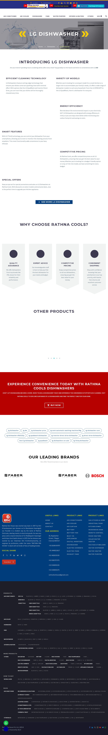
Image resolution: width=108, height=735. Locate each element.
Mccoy (70, 630)
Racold (78, 648)
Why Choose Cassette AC (93, 694)
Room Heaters (94, 536)
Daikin (42, 596)
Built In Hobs (56, 656)
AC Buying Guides (23, 701)
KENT (34, 639)
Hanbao (50, 630)
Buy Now (54, 405)
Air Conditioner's (9, 596)
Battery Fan (72, 533)
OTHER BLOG (7, 717)
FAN (72, 717)
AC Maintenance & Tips (24, 705)
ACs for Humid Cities (86, 691)
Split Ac (20, 596)
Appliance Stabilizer (86, 667)
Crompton (34, 619)
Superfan (102, 630)
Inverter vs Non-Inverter (25, 698)
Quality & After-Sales (82, 712)
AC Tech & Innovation (24, 708)
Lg (58, 596)
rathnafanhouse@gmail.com (58, 575)
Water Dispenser (96, 548)
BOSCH (41, 660)
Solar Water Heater (33, 644)
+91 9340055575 (54, 570)
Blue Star (28, 639)
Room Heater (22, 644)
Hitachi (53, 596)
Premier (70, 667)
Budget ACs (85, 701)
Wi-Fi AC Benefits (95, 708)
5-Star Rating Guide (67, 708)
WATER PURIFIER (80, 717)
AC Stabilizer (61, 667)
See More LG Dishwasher (54, 202)
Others (90, 16)
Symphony (42, 619)
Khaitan (64, 630)
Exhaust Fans (73, 554)
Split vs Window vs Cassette (40, 694)
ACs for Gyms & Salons (58, 691)
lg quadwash (43, 441)
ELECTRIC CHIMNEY (64, 717)
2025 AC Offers (63, 701)
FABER (39, 639)
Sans (32, 667)
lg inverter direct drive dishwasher (64, 435)
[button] (48, 358)
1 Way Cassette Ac (34, 603)
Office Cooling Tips (72, 691)
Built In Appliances (74, 656)
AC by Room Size (36, 701)
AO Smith (20, 639)
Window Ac (21, 599)
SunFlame (40, 663)
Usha (54, 619)
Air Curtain (72, 526)
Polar (82, 630)
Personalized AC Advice (67, 712)
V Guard (26, 633)
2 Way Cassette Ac (34, 606)
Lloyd (63, 596)
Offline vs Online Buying (98, 712)
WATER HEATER (21, 717)
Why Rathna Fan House (37, 712)
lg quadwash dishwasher (38, 435)
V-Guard (61, 619)
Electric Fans (73, 551)
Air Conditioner (9, 16)
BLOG (6, 688)
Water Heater (94, 551)
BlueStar (29, 596)
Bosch (20, 624)
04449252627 (47, 3)
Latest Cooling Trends (81, 708)
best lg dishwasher (26, 441)
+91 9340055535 (54, 565)
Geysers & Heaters (76, 16)
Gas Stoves (63, 663)
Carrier (36, 596)
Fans (47, 16)
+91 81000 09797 (54, 546)
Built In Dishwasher (24, 660)
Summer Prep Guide (79, 705)
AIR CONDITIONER (9, 691)
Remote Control (95, 533)
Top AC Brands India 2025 (77, 694)
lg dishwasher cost (93, 430)
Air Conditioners (74, 520)
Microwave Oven (95, 529)
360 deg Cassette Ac (35, 613)
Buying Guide (8, 679)
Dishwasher (37, 16)
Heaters (62, 679)
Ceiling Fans (74, 682)
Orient (49, 619)
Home (47, 520)
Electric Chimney (81, 679)
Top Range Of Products (96, 6)
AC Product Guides (23, 694)
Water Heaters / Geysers (26, 648)
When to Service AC (53, 705)
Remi (87, 630)
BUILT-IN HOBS (53, 717)
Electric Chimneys (75, 548)
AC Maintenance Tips (40, 705)
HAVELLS (45, 639)
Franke (98, 663)
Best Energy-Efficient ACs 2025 (59, 694)
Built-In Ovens (45, 682)
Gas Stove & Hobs (94, 679)
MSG (99, 16)
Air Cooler (24, 16)
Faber (25, 624)
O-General (79, 596)
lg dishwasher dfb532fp (15, 435)
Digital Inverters (75, 541)
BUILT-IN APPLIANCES (42, 717)
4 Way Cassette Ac (34, 610)
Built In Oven (70, 660)
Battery (70, 529)
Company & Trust (23, 712)
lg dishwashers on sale (60, 441)
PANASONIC (90, 660)
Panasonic (87, 596)
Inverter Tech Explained (53, 708)
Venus (32, 633)
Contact (49, 526)
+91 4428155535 (54, 555)
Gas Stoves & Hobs (96, 520)
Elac (59, 648)
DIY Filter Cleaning (66, 705)
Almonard (21, 630)
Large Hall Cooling (100, 691)
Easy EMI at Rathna (75, 701)
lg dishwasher (13, 430)
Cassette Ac (22, 603)
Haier (47, 596)
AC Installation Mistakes (94, 705)
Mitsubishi (70, 596)
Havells (57, 630)
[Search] (106, 16)
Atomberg (29, 630)
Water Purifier (59, 16)
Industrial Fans (95, 523)
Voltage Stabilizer (97, 545)
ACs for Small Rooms (44, 691)
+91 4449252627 (54, 550)
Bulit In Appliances (33, 682)
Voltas (94, 596)
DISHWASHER (31, 717)
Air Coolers (45, 679)
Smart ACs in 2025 (39, 708)
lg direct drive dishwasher (92, 435)
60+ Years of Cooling (52, 712)
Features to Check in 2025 (50, 701)
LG (83, 660)
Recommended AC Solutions (26, 691)
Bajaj (19, 619)
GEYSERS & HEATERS (9, 644)
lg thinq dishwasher (81, 441)
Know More (9, 562)
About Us (49, 523)
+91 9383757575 (54, 560)
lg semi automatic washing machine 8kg (65, 430)
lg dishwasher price (38, 430)
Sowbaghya (94, 630)
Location (35, 3)
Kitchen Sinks (94, 526)
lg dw (25, 430)
